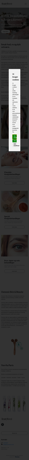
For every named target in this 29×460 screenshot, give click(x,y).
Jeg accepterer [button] (15, 136)
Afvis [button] (15, 140)
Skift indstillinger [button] (15, 144)
